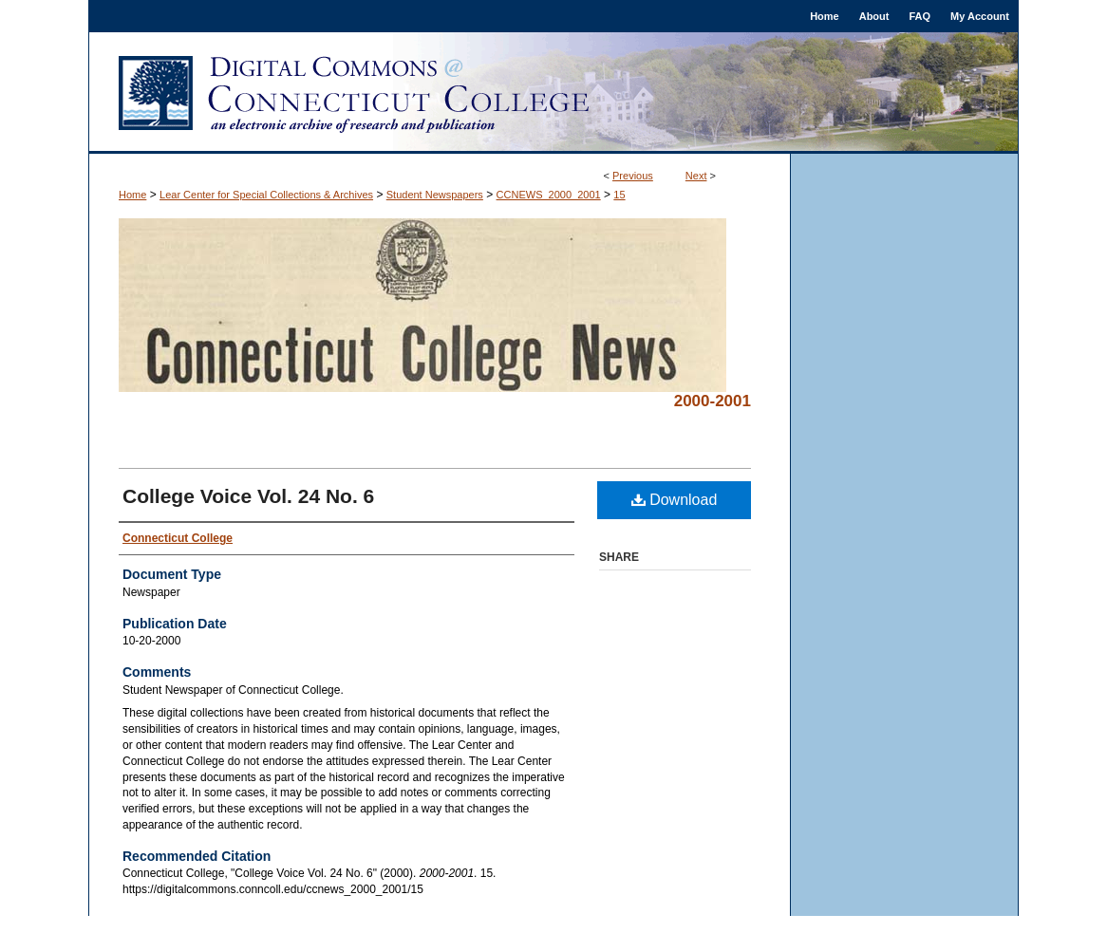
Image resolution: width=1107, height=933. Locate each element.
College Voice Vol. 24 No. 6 (248, 496)
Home (132, 194)
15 (619, 194)
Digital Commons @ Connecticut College (553, 93)
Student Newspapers (434, 194)
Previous (632, 175)
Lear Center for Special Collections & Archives (266, 194)
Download (674, 500)
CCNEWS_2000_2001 (549, 194)
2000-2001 (712, 401)
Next (696, 175)
